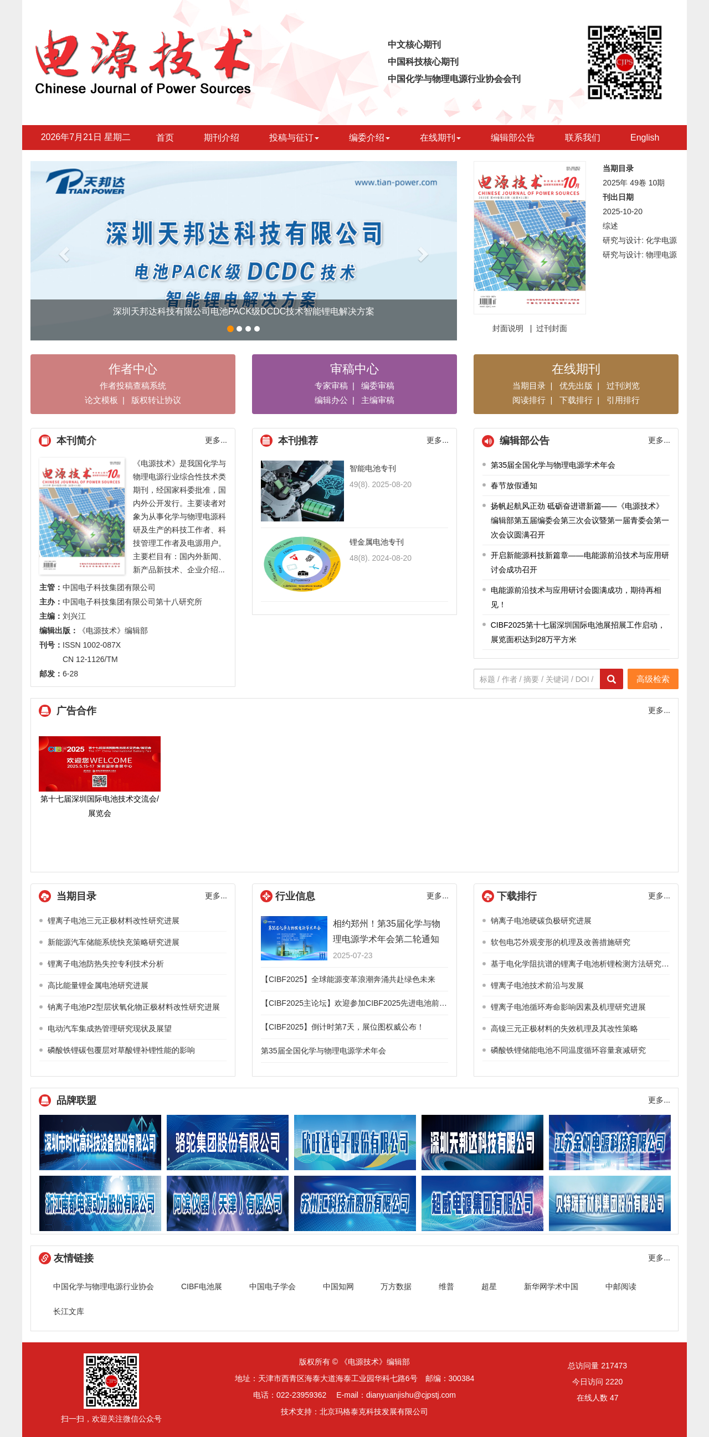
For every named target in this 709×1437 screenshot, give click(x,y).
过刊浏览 (623, 385)
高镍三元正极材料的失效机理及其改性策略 (564, 1028)
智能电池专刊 (373, 468)
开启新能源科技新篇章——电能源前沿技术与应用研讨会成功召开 (580, 562)
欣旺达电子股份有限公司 (355, 1142)
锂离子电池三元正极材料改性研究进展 (113, 920)
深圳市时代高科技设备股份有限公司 (100, 1142)
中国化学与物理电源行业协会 (103, 1286)
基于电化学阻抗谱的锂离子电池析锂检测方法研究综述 (584, 963)
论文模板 (101, 400)
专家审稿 (331, 385)
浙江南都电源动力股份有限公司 (100, 1203)
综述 (610, 225)
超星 (489, 1286)
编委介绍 (369, 137)
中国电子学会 (272, 1286)
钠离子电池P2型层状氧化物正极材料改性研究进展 (134, 1006)
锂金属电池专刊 (377, 541)
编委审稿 (377, 385)
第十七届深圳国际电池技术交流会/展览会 (100, 777)
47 (614, 1397)
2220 (614, 1381)
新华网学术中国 (551, 1286)
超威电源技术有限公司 (482, 1203)
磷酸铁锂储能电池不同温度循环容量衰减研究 (568, 1050)
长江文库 (68, 1311)
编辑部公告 (513, 137)
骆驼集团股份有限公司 (228, 1142)
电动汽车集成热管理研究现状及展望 (110, 1028)
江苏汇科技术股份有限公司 (355, 1203)
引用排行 (623, 400)
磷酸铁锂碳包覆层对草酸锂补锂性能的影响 (121, 1050)
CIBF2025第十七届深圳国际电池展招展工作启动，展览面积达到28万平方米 (578, 632)
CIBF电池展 (201, 1286)
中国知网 (338, 1286)
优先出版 (576, 385)
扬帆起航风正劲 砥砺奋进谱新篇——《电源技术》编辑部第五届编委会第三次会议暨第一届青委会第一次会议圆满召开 (580, 520)
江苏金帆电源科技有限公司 (610, 1142)
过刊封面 (551, 328)
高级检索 (653, 679)
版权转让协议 (156, 400)
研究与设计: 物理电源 (640, 254)
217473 (614, 1365)
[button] (62, 250)
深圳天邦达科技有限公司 (482, 1142)
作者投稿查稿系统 (133, 385)
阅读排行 (529, 400)
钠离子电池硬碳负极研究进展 (541, 920)
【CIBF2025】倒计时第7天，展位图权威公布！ (342, 1026)
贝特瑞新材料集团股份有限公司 (610, 1203)
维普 (446, 1286)
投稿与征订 (294, 137)
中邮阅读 (620, 1286)
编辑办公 (331, 400)
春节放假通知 (514, 485)
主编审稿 (377, 400)
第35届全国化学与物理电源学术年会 (553, 465)
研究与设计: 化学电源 (640, 240)
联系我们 (582, 137)
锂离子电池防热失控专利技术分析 (106, 963)
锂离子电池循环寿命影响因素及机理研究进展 (568, 1006)
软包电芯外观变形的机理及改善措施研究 (560, 942)
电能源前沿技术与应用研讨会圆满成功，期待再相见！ (576, 597)
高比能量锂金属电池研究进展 (98, 985)
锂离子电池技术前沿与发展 (537, 985)
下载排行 (576, 400)
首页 (165, 137)
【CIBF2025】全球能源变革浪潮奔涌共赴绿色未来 (348, 979)
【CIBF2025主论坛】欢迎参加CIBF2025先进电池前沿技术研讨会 (373, 1003)
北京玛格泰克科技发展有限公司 (374, 1411)
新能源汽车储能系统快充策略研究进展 (113, 942)
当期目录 (529, 385)
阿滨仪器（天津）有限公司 (228, 1203)
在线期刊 (440, 137)
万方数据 (396, 1286)
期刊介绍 (221, 137)
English (644, 137)
